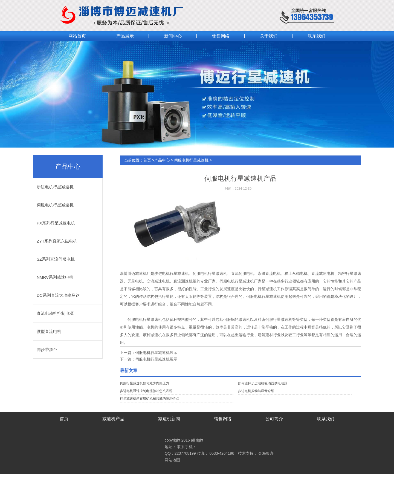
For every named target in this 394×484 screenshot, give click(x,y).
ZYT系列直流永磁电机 (57, 241)
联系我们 (325, 418)
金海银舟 (266, 453)
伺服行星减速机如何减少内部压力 (144, 383)
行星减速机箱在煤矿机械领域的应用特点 (149, 399)
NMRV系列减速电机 (55, 277)
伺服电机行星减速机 (55, 205)
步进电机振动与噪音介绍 (256, 391)
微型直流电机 (49, 331)
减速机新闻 (169, 418)
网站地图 (172, 460)
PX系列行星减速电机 (56, 223)
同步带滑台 (47, 349)
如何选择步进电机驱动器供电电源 (262, 383)
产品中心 (162, 160)
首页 (147, 160)
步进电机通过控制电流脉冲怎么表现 (146, 391)
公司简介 (274, 418)
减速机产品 (113, 418)
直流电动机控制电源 (55, 313)
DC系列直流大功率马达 (58, 295)
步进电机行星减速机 (55, 187)
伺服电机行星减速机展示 (156, 352)
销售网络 (222, 418)
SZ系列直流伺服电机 (56, 259)
